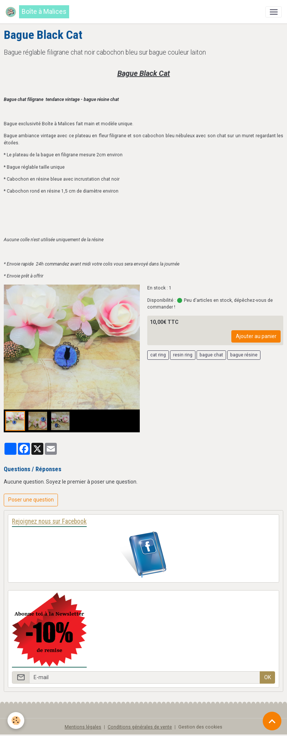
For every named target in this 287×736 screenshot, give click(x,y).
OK (267, 677)
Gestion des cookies (200, 727)
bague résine (243, 355)
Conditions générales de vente (140, 727)
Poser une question (31, 500)
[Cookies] (15, 720)
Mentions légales (83, 727)
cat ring (158, 355)
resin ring (182, 355)
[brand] (37, 11)
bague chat (211, 355)
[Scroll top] (272, 721)
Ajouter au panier (256, 336)
